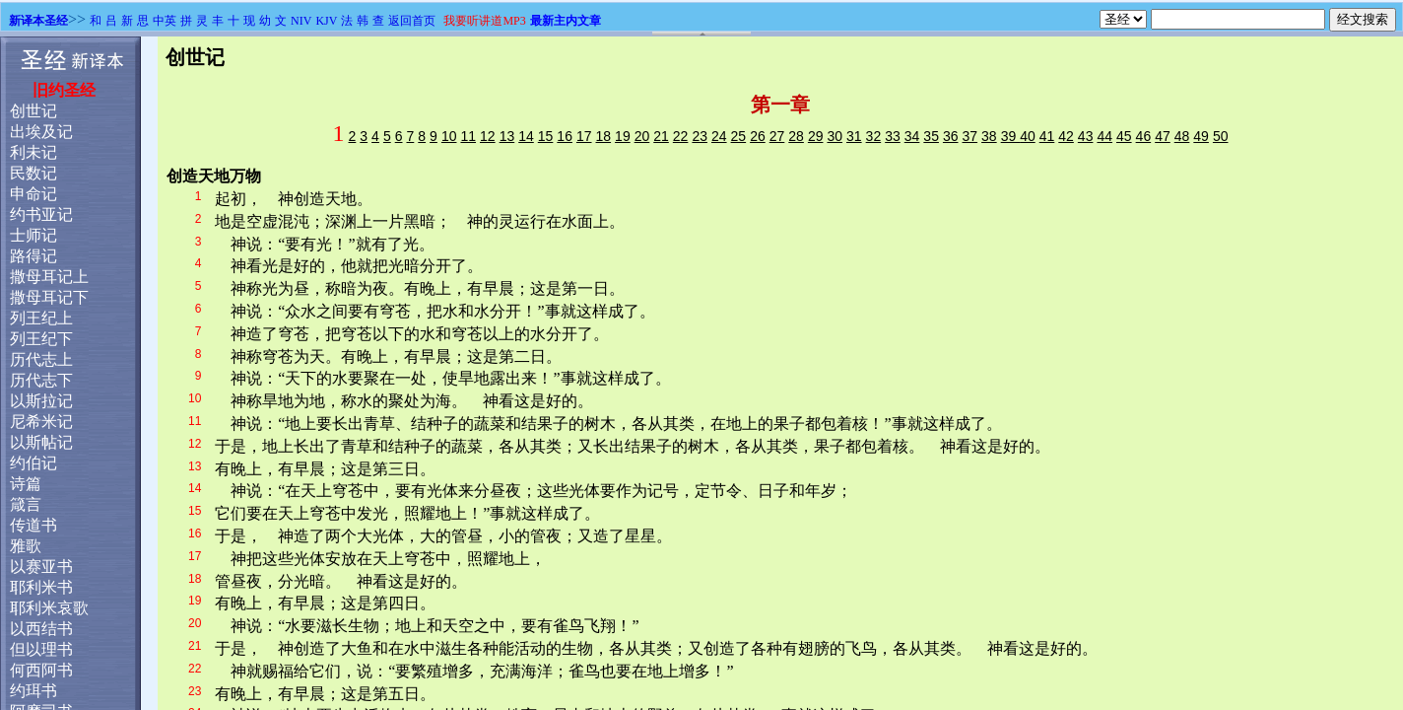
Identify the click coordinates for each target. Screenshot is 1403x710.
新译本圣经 (38, 21)
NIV (301, 21)
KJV (326, 21)
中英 (164, 21)
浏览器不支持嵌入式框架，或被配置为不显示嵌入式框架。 (701, 373)
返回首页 (411, 21)
